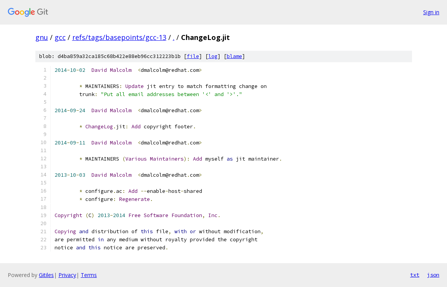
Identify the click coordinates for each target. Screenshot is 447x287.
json (433, 274)
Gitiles (46, 275)
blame (234, 56)
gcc (60, 37)
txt (414, 274)
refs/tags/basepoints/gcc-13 (119, 37)
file (193, 56)
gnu (41, 37)
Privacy (67, 275)
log (213, 56)
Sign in (431, 12)
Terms (89, 275)
